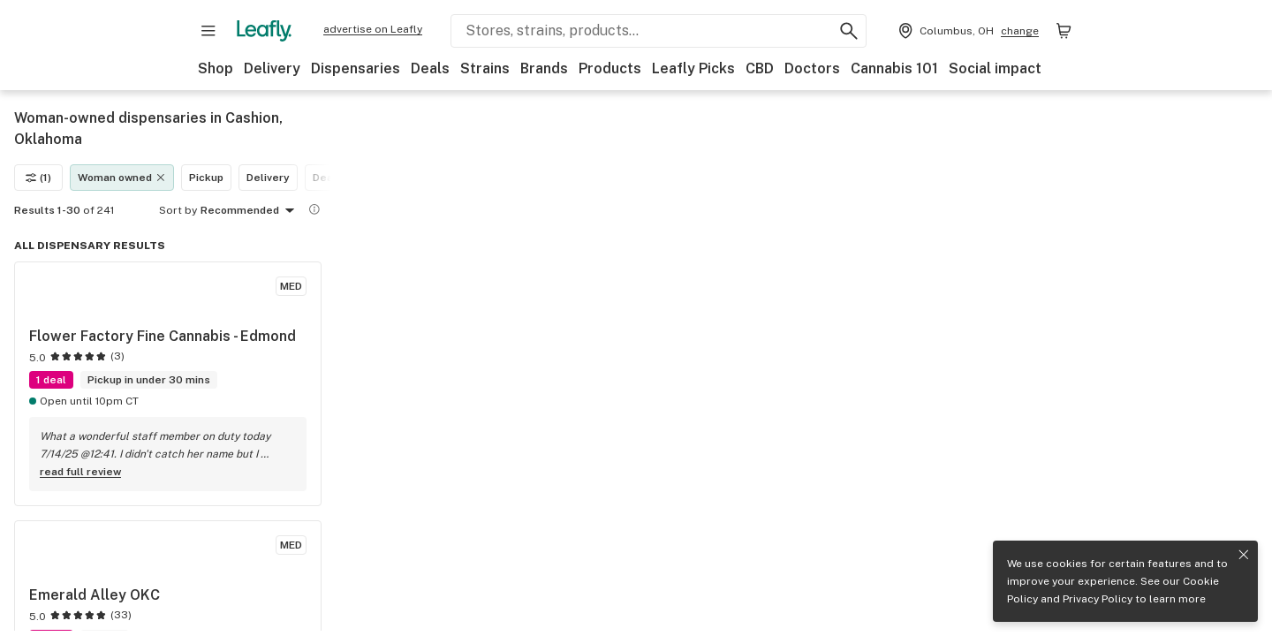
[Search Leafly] (658, 31)
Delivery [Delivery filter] (268, 177)
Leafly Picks (693, 68)
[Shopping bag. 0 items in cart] (1063, 31)
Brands (544, 68)
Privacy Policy (1097, 599)
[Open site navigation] (208, 31)
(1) (38, 177)
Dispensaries (355, 68)
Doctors (812, 68)
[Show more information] (314, 209)
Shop (215, 68)
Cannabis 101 (894, 68)
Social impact (995, 68)
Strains (485, 68)
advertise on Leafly (372, 29)
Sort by (178, 210)
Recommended (250, 211)
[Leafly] (264, 31)
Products (610, 68)
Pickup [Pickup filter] (206, 177)
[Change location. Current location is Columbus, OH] (967, 31)
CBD (760, 68)
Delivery (272, 68)
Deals (430, 68)
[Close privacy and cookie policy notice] (1244, 555)
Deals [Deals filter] (328, 177)
